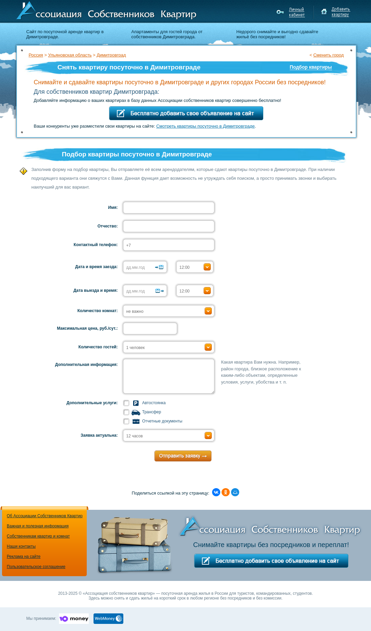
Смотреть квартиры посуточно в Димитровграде (205, 126)
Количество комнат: (98, 310)
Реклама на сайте (24, 556)
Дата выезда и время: (96, 290)
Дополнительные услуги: (92, 402)
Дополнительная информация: (86, 364)
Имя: (113, 207)
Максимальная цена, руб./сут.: (87, 328)
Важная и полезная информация (37, 526)
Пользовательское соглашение (36, 566)
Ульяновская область (69, 55)
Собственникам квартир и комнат (38, 536)
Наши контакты (21, 546)
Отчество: (108, 226)
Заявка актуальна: (99, 435)
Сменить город (328, 55)
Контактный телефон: (96, 244)
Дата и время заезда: (96, 266)
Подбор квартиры (311, 67)
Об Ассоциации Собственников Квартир (45, 516)
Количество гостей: (98, 347)
